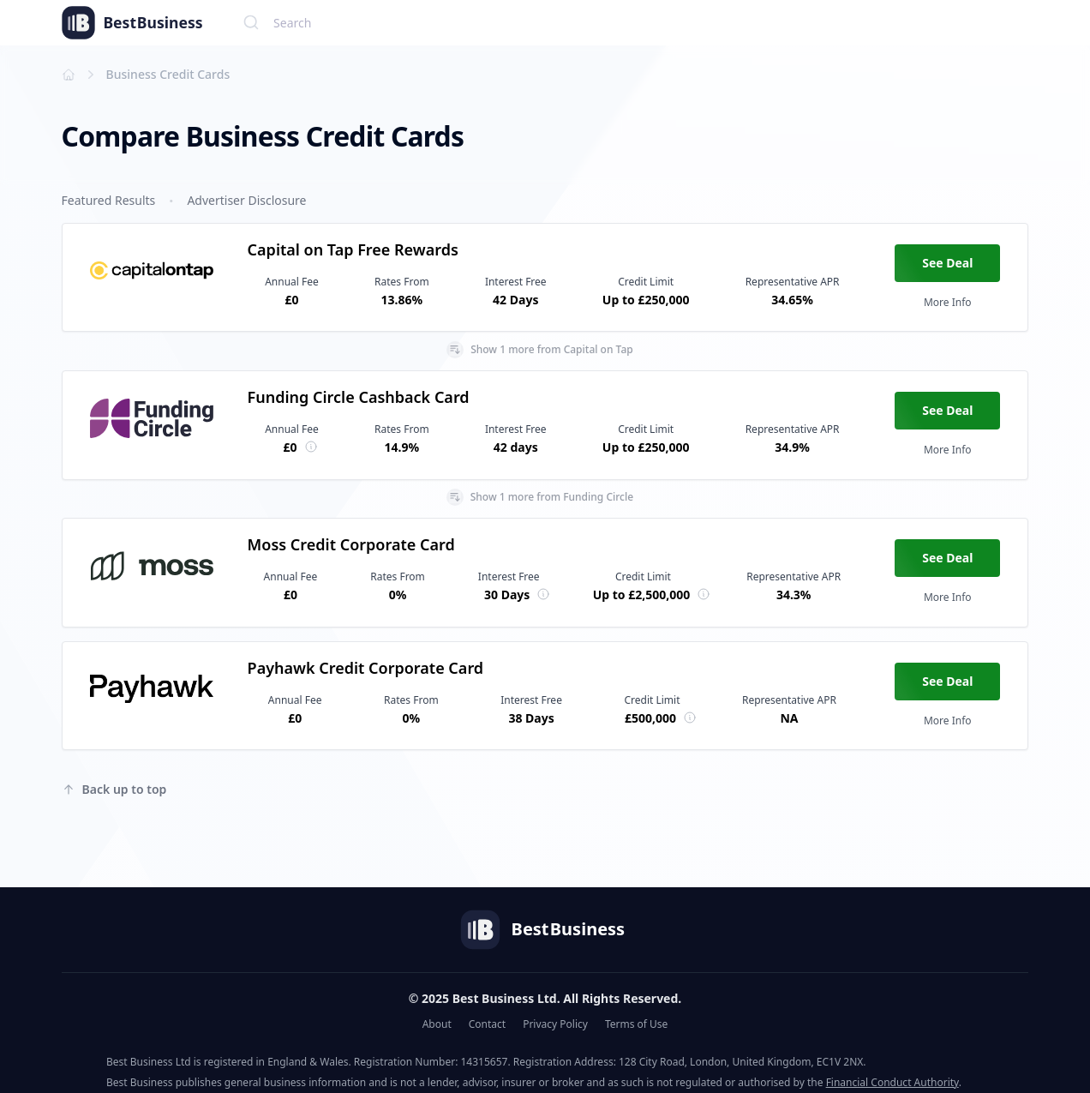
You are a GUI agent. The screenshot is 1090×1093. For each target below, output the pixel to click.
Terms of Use (636, 1024)
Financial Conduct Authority (892, 1082)
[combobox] (631, 22)
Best (118, 22)
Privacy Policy (555, 1024)
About (437, 1024)
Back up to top (114, 789)
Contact (487, 1024)
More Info (948, 302)
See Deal (947, 263)
